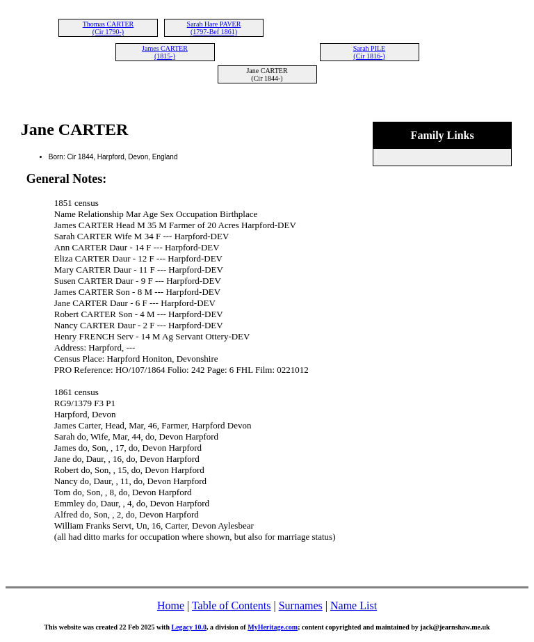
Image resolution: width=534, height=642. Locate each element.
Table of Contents (231, 605)
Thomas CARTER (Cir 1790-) (108, 27)
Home (170, 605)
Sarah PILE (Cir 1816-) (369, 52)
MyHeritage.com (273, 627)
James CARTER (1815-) (165, 52)
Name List (353, 605)
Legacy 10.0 (189, 627)
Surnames (301, 605)
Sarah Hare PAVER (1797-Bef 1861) (214, 27)
